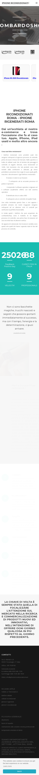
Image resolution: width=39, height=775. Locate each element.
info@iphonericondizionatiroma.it (17, 677)
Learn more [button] (7, 766)
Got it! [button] (19, 771)
